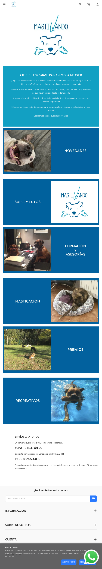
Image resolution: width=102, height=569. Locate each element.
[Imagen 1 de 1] (51, 37)
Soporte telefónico (28, 448)
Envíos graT (23, 437)
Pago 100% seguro (27, 459)
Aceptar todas (68, 562)
